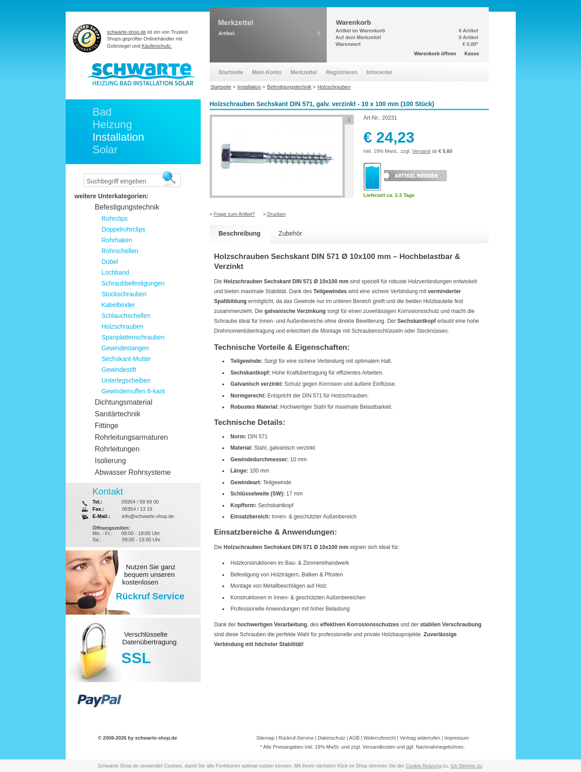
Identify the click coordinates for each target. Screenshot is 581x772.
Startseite (231, 72)
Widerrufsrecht (380, 738)
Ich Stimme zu (466, 765)
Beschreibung (240, 233)
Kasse (471, 53)
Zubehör (290, 233)
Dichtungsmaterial (124, 402)
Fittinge (106, 425)
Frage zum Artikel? (234, 214)
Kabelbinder (118, 304)
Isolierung (110, 460)
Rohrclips (115, 218)
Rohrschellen (120, 250)
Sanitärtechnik (117, 414)
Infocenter (379, 72)
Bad (102, 112)
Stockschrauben (124, 294)
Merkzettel (304, 72)
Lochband (116, 272)
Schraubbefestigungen (133, 283)
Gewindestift (119, 369)
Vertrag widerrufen (420, 738)
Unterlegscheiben (126, 380)
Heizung (112, 124)
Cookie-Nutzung (423, 765)
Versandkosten (378, 747)
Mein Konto (266, 72)
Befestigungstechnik (127, 207)
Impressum (456, 738)
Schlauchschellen (126, 315)
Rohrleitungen (117, 449)
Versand (421, 151)
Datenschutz (331, 738)
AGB (354, 738)
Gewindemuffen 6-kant (133, 391)
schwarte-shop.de (126, 32)
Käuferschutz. (157, 46)
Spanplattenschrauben (133, 337)
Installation (118, 137)
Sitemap (265, 738)
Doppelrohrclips (123, 229)
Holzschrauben (123, 326)
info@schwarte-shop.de (148, 516)
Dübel (110, 261)
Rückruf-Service (296, 738)
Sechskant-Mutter (126, 358)
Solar (105, 149)
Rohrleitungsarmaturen (131, 437)
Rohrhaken (117, 240)
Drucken (276, 214)
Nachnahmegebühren (440, 747)
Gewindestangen (125, 348)
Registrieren (341, 72)
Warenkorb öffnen (435, 53)
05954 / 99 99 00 (140, 501)
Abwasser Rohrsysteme (133, 472)
